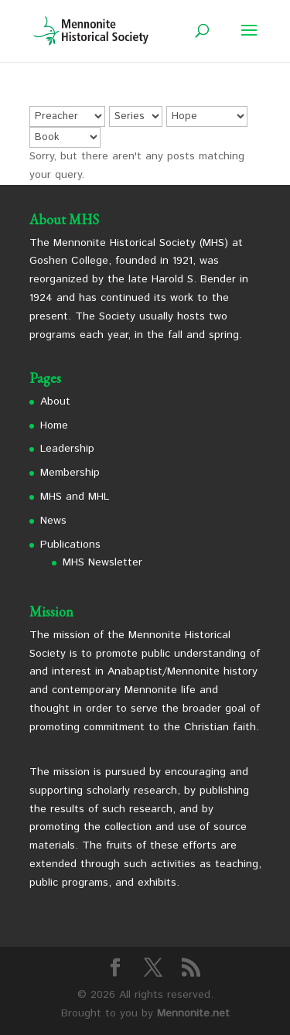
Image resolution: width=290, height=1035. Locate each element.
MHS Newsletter (102, 562)
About (55, 401)
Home (54, 425)
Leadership (67, 448)
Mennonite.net (193, 1013)
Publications (70, 544)
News (53, 520)
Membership (70, 472)
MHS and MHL (74, 496)
